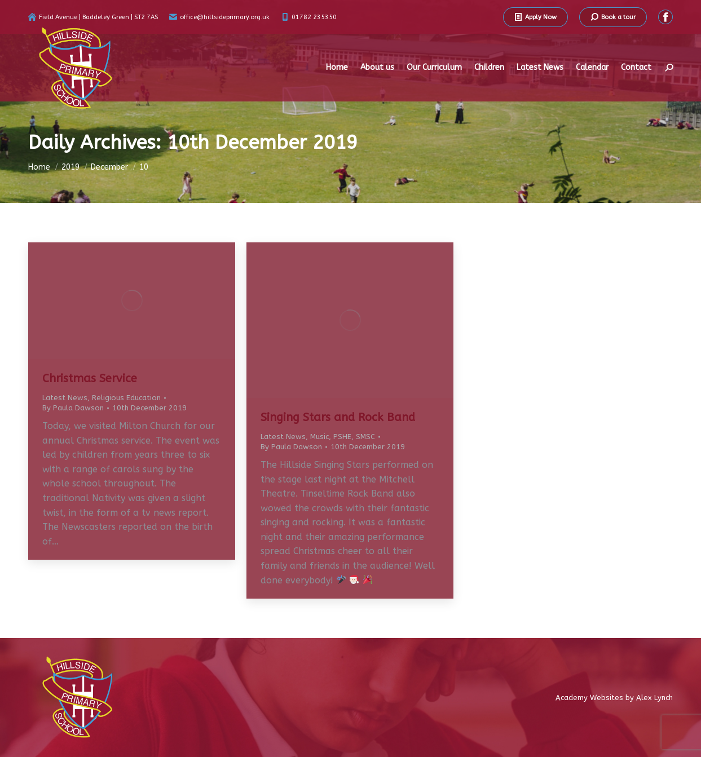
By (73, 408)
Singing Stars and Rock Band (338, 417)
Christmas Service (89, 378)
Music (319, 436)
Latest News (64, 397)
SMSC (365, 436)
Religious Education (126, 397)
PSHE (342, 436)
